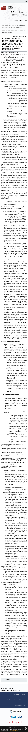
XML (20, 36)
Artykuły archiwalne (22, 699)
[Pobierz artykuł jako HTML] (23, 36)
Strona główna (5, 25)
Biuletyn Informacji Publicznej (7, 8)
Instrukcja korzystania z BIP (20, 705)
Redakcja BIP (16, 694)
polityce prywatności (14, 730)
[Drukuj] (26, 36)
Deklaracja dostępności (10, 699)
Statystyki (24, 694)
